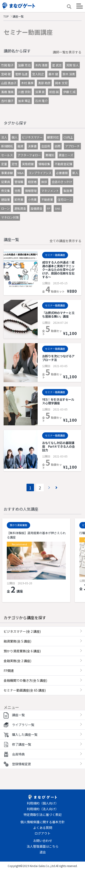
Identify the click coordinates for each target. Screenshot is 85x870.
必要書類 (62, 173)
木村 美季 (27, 83)
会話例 (45, 146)
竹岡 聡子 (7, 65)
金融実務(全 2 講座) (17, 660)
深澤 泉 (40, 92)
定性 (14, 164)
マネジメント (50, 190)
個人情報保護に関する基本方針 (42, 822)
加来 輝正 (24, 101)
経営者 (32, 182)
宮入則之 (38, 74)
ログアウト (43, 833)
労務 (17, 190)
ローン (5, 208)
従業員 (5, 182)
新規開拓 (7, 146)
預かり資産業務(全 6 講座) (22, 651)
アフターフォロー (29, 155)
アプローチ (72, 146)
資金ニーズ (66, 155)
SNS (58, 208)
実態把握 (28, 164)
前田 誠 (54, 92)
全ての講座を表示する (65, 240)
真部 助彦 (44, 83)
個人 (14, 137)
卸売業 (19, 199)
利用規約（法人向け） (42, 809)
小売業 (32, 199)
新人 (75, 173)
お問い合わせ (42, 840)
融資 (20, 146)
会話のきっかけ (62, 182)
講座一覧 (14, 714)
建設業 (5, 199)
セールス (7, 155)
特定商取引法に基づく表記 (43, 814)
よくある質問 (42, 827)
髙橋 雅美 (7, 92)
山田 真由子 (9, 83)
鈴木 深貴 (69, 74)
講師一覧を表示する (67, 52)
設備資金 (36, 208)
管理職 (19, 182)
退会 (42, 852)
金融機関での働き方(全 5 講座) (25, 680)
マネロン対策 (10, 217)
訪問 (58, 146)
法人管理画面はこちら (42, 846)
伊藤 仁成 (69, 92)
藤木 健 (53, 74)
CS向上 (68, 137)
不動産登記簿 (63, 164)
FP (48, 208)
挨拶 (44, 182)
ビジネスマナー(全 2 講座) (22, 631)
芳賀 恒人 (72, 65)
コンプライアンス (39, 173)
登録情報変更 (17, 763)
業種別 (49, 155)
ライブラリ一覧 (19, 724)
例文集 (5, 190)
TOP (6, 16)
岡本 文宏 (61, 83)
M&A (20, 173)
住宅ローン (65, 199)
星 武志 (57, 65)
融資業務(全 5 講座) (17, 641)
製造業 (67, 190)
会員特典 (14, 754)
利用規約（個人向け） (42, 803)
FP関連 (9, 670)
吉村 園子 (7, 101)
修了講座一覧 (17, 744)
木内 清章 (41, 65)
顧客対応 (53, 137)
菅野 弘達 (21, 74)
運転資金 (20, 208)
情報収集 (44, 164)
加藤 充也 (24, 65)
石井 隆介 (41, 101)
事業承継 (7, 173)
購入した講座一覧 (20, 734)
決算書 (32, 146)
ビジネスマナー (32, 137)
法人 (4, 137)
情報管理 (31, 190)
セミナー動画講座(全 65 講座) (25, 690)
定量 (4, 164)
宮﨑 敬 (6, 74)
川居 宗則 (24, 92)
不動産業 (47, 199)
